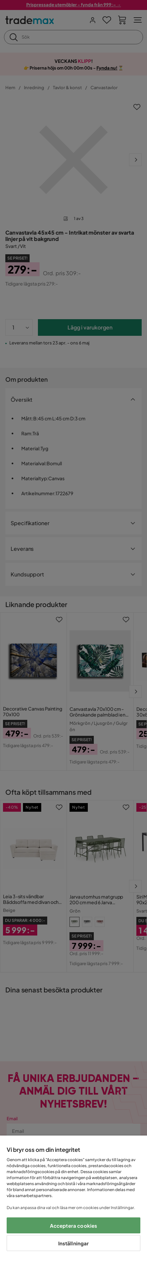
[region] (73, 1198)
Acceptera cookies (73, 1225)
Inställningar (73, 1243)
